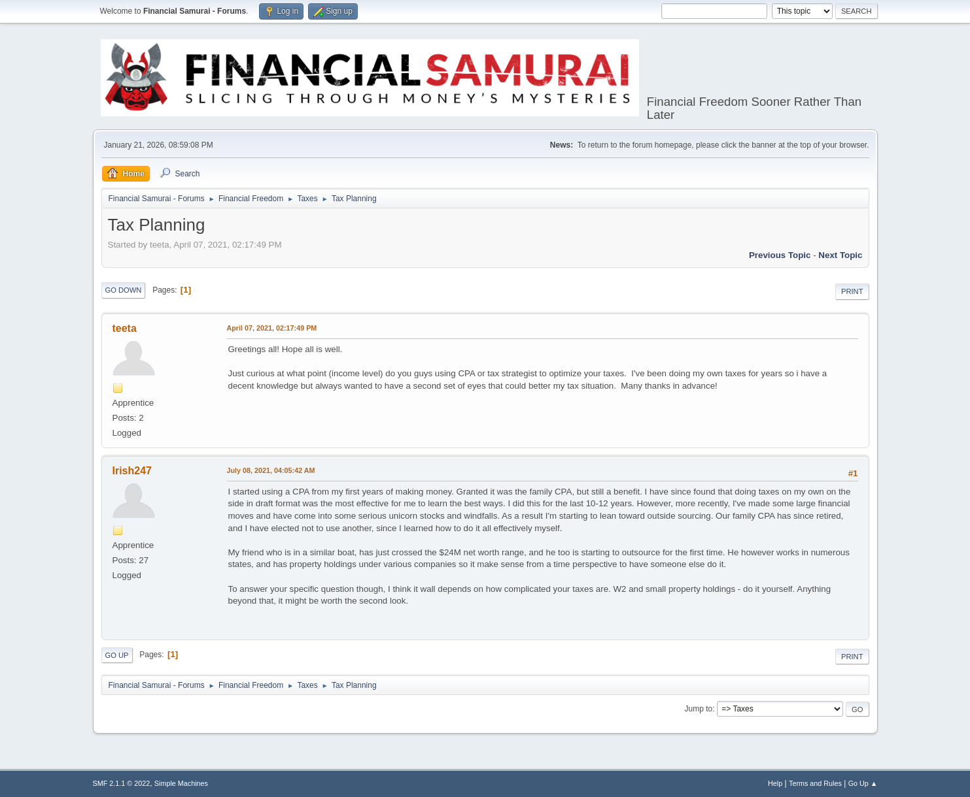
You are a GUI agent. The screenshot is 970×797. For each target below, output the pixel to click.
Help (775, 783)
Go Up (117, 655)
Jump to (699, 708)
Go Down (123, 290)
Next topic (840, 255)
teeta (125, 328)
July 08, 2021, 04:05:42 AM (271, 470)
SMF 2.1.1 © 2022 (121, 783)
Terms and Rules (815, 783)
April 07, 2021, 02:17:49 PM (272, 328)
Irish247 (132, 470)
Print (852, 291)
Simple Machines (181, 783)
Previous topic (780, 255)
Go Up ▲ (863, 783)
